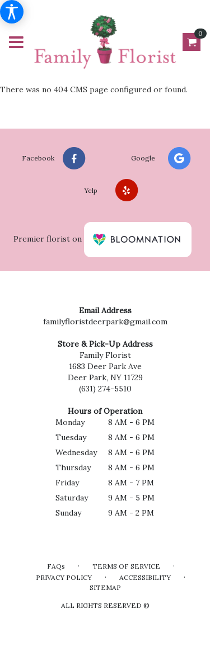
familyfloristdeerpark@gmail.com (105, 321)
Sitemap (105, 587)
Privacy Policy (64, 577)
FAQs (56, 566)
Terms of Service (126, 566)
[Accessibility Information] (12, 11)
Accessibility (145, 577)
